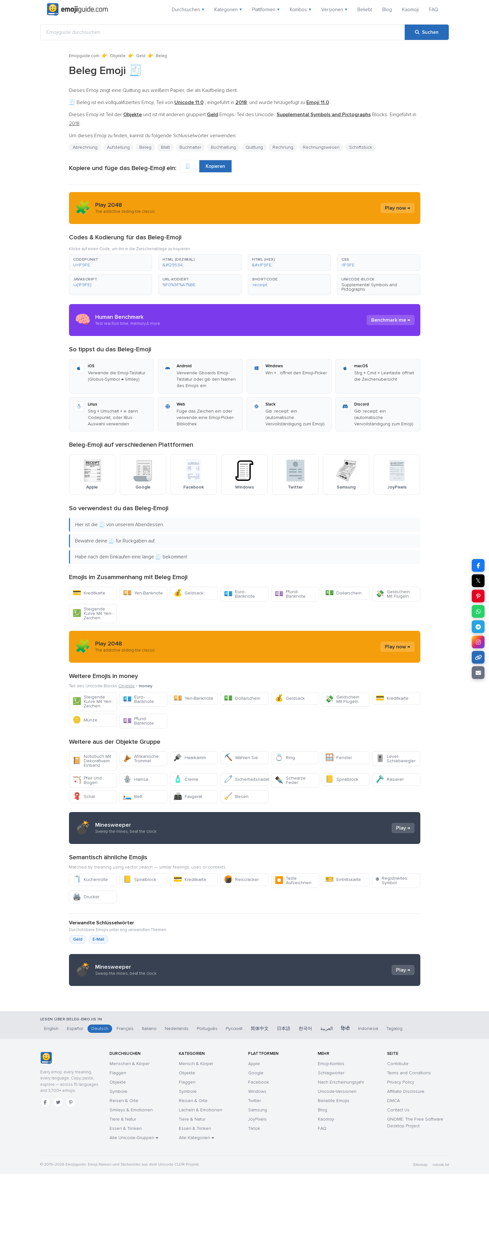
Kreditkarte (89, 593)
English (51, 1092)
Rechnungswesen (321, 147)
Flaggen (118, 1136)
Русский (234, 1092)
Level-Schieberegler (396, 759)
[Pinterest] (71, 1166)
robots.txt (440, 1228)
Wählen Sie (241, 757)
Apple (254, 1127)
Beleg (145, 147)
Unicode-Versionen (337, 1155)
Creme (185, 779)
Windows (257, 1155)
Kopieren (215, 166)
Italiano (149, 1092)
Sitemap (420, 1228)
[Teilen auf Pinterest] (478, 596)
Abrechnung (85, 147)
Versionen (334, 9)
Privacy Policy (400, 1146)
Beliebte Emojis (333, 1164)
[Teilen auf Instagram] (478, 642)
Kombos (300, 9)
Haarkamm (189, 757)
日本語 (283, 1092)
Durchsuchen (188, 9)
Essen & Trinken (126, 1192)
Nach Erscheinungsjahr (341, 1146)
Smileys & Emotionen (131, 1173)
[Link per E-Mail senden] (478, 672)
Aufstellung (118, 147)
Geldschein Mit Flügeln (393, 594)
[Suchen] (427, 32)
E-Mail (98, 939)
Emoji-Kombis (331, 1127)
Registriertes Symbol (391, 880)
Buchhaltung (223, 147)
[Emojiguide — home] (78, 9)
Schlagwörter (331, 1136)
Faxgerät (187, 796)
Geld (140, 55)
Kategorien (228, 9)
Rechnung (282, 147)
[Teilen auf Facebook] (478, 565)
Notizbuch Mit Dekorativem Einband (92, 761)
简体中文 (260, 1092)
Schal (84, 796)
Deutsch (99, 1092)
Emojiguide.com (84, 55)
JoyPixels (257, 1183)
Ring (285, 757)
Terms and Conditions (409, 1136)
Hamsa (135, 779)
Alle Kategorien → (196, 1201)
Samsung (257, 1173)
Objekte (118, 55)
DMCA (393, 1164)
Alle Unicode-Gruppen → (134, 1201)
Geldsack (188, 593)
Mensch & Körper (196, 1127)
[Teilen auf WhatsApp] (478, 611)
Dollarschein (343, 593)
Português (207, 1092)
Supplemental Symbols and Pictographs (369, 287)
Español (75, 1092)
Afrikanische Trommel (141, 759)
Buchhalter (190, 147)
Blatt (165, 147)
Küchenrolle (90, 879)
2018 (74, 123)
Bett (132, 796)
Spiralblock (341, 779)
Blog (387, 9)
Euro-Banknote (239, 594)
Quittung (254, 147)
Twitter (254, 1164)
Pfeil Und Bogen (87, 780)
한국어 (305, 1092)
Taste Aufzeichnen (293, 880)
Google (256, 1136)
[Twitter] (58, 1166)
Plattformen (265, 9)
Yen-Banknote (143, 593)
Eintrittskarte (343, 879)
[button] (110, 262)
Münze (85, 720)
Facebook (258, 1146)
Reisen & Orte (124, 1164)
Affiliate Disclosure (405, 1155)
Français (125, 1092)
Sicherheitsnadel (246, 779)
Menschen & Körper (129, 1127)
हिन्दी (345, 1092)
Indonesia (368, 1092)
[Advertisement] (244, 1042)
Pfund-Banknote (290, 594)
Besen (236, 796)
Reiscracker (241, 879)
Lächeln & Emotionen (200, 1173)
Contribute (398, 1127)
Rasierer (390, 779)
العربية (326, 1092)
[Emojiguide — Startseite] (46, 1121)
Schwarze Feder (290, 780)
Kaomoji (410, 9)
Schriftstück (360, 147)
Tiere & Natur (123, 1183)
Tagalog (394, 1092)
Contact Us (398, 1173)
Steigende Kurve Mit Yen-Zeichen (92, 613)
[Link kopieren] (478, 657)
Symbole (118, 1155)
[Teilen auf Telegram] (478, 626)
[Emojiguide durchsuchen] (223, 32)
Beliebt (364, 9)
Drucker (86, 896)
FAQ (433, 9)
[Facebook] (45, 1166)
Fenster (338, 757)
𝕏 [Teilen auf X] (478, 580)
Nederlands (176, 1092)
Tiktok (254, 1192)
